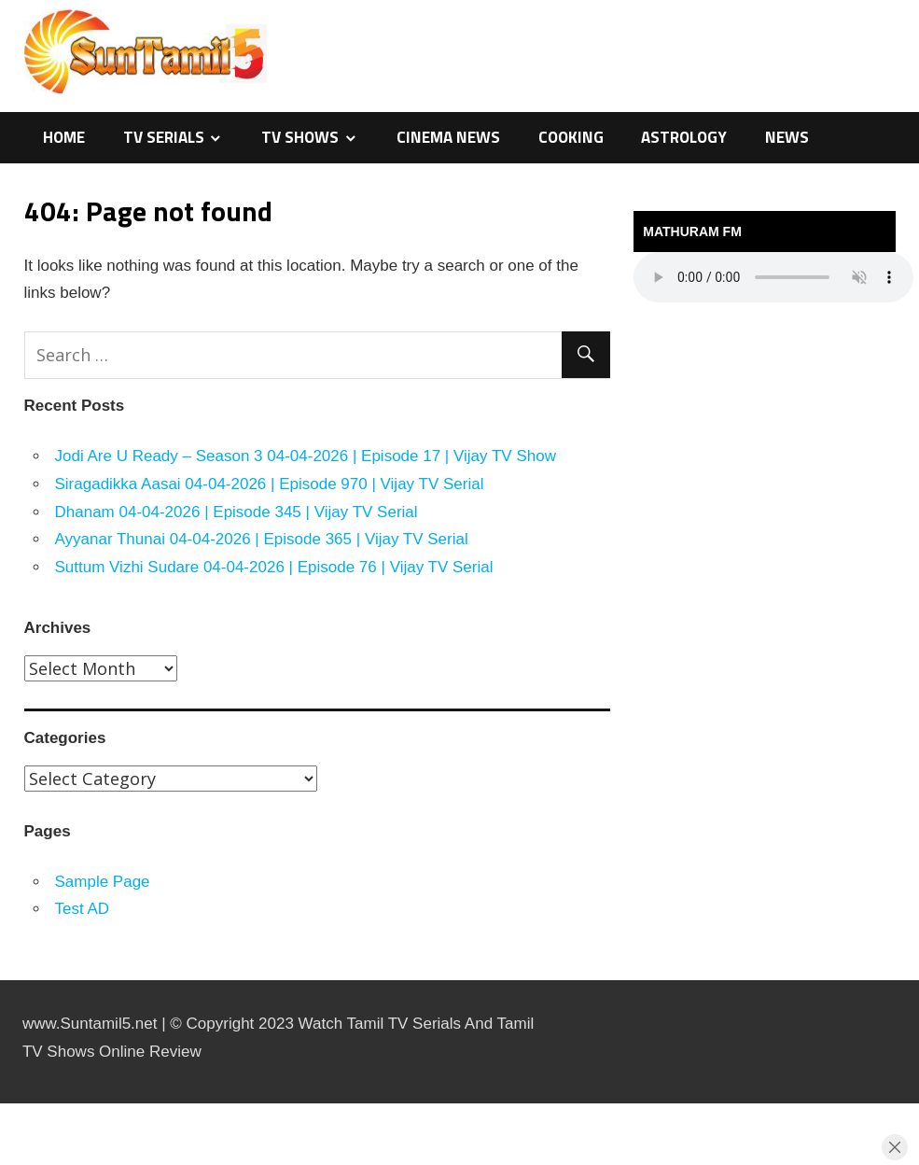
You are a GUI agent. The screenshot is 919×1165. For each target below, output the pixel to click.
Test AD (82, 909)
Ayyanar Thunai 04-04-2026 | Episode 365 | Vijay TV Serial (261, 539)
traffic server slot (4, 1162)
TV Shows (300, 137)
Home (64, 137)
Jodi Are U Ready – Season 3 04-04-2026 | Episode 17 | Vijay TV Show (305, 456)
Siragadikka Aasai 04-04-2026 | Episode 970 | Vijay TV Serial (269, 484)
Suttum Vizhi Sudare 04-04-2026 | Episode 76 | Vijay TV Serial (274, 567)
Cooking (571, 137)
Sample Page (102, 882)
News (787, 137)
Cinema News (448, 137)
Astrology (684, 137)
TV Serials (163, 137)
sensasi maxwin (4, 1103)
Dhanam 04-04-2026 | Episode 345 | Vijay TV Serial (236, 512)
